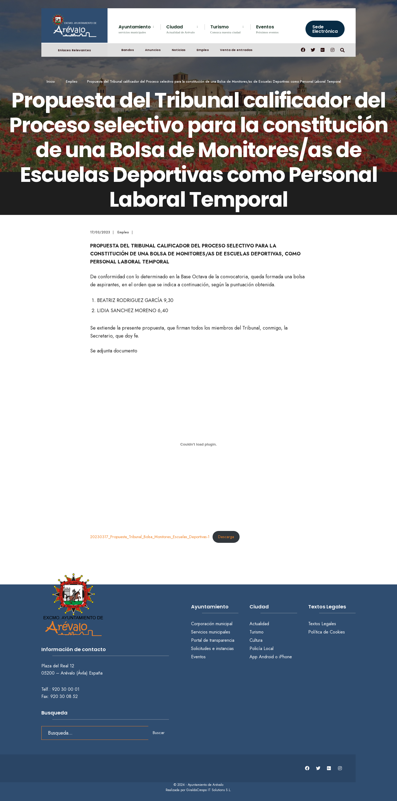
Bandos (127, 50)
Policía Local (261, 648)
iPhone (285, 657)
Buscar (159, 733)
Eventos (267, 29)
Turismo (225, 29)
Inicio (51, 81)
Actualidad (259, 624)
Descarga (226, 537)
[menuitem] (139, 28)
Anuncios (153, 50)
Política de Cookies (326, 632)
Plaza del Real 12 (58, 666)
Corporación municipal (211, 624)
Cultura (256, 640)
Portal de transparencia (212, 640)
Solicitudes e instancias (212, 648)
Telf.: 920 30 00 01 (60, 689)
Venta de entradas (236, 50)
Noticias (179, 50)
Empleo (203, 50)
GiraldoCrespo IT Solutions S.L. (208, 789)
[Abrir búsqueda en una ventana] (342, 50)
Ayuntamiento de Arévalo (205, 784)
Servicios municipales (210, 632)
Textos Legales (322, 624)
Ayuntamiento (135, 29)
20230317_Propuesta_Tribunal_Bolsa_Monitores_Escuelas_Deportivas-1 (150, 537)
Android (266, 657)
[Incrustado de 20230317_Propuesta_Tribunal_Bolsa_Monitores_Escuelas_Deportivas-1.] (198, 444)
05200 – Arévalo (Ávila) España (72, 673)
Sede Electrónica (325, 29)
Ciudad (180, 29)
